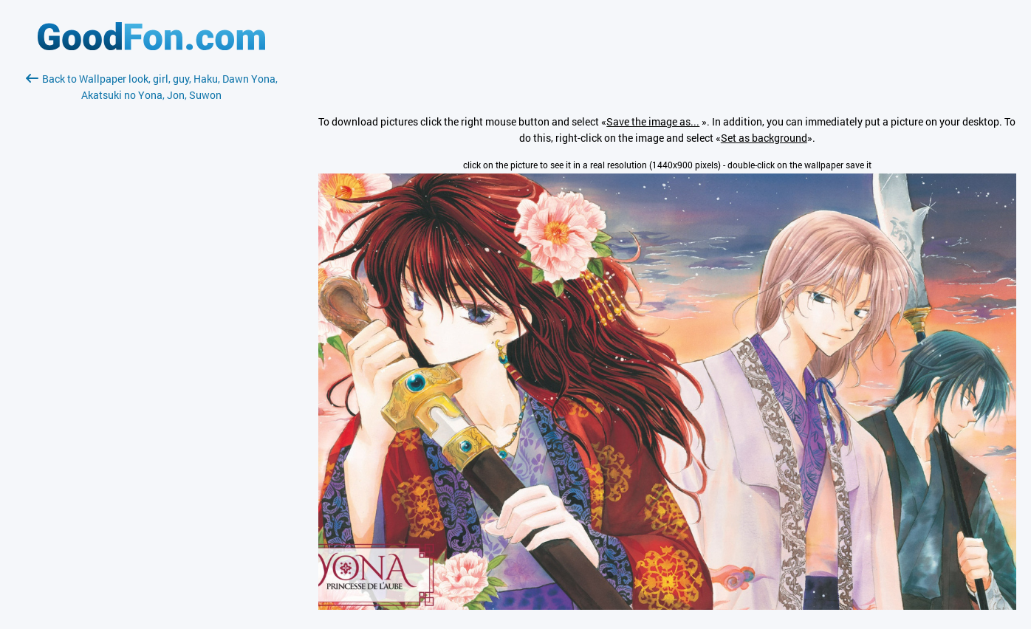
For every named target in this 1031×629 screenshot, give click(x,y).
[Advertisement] (151, 278)
